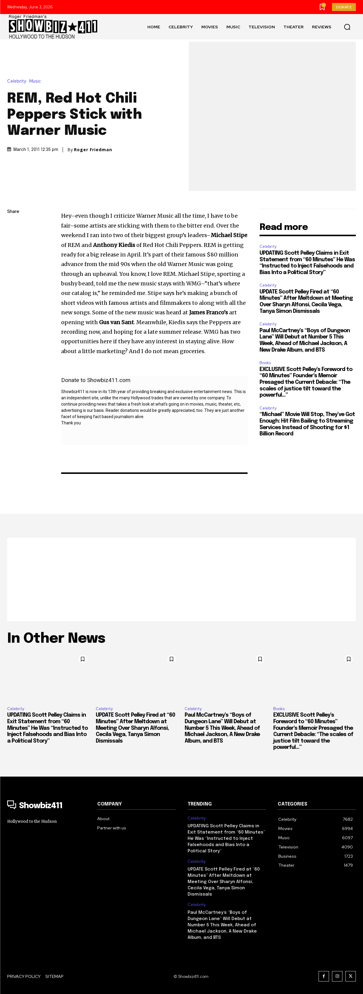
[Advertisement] (181, 579)
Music (36, 81)
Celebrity (18, 81)
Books (265, 362)
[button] (347, 26)
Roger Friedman (93, 149)
